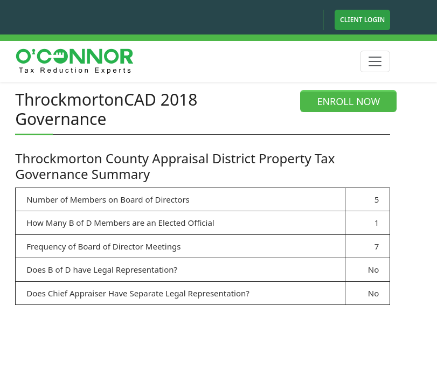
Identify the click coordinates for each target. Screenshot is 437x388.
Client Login (362, 19)
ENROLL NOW (348, 101)
